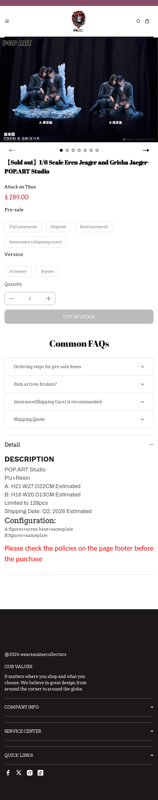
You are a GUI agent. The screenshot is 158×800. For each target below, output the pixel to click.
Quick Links (18, 755)
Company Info (21, 707)
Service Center (22, 731)
